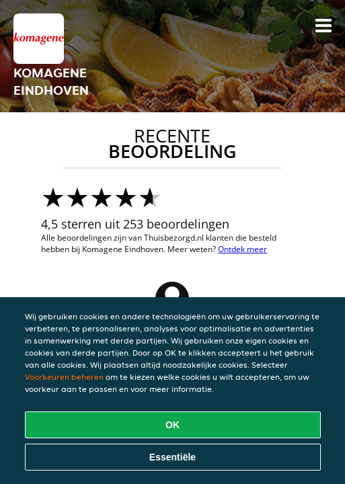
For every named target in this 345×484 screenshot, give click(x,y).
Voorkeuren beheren (64, 377)
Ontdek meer (242, 249)
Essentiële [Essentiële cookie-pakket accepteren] (172, 457)
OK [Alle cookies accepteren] (172, 424)
